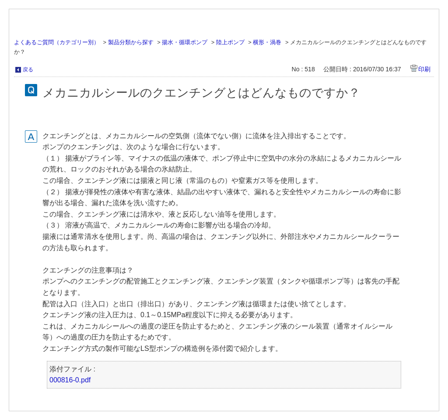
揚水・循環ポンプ (184, 42)
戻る (28, 69)
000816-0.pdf (70, 380)
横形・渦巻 (267, 42)
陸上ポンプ (230, 42)
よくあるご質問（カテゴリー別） (56, 42)
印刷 (424, 69)
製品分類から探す (131, 42)
